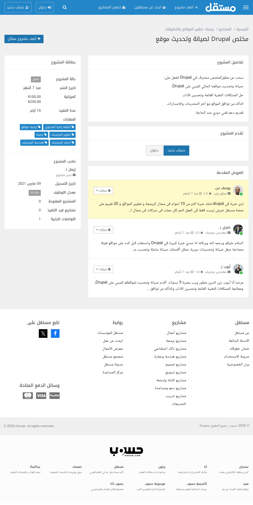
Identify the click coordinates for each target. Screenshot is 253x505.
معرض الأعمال (112, 348)
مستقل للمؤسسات (110, 333)
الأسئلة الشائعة (239, 341)
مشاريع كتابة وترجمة (171, 380)
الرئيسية (242, 29)
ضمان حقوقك (239, 348)
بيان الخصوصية (238, 364)
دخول (154, 150)
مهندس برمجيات (216, 232)
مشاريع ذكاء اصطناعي (170, 348)
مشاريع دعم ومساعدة (170, 388)
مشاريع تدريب (176, 396)
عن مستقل (241, 333)
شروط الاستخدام (236, 356)
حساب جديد (176, 150)
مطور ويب (220, 193)
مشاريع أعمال (176, 333)
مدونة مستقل (113, 364)
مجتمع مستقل (113, 356)
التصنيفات (179, 404)
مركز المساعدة (113, 372)
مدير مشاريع (64, 175)
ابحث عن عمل (113, 341)
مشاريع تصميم (176, 364)
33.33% (34, 192)
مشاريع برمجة (176, 341)
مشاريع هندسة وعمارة (170, 356)
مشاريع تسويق (175, 372)
